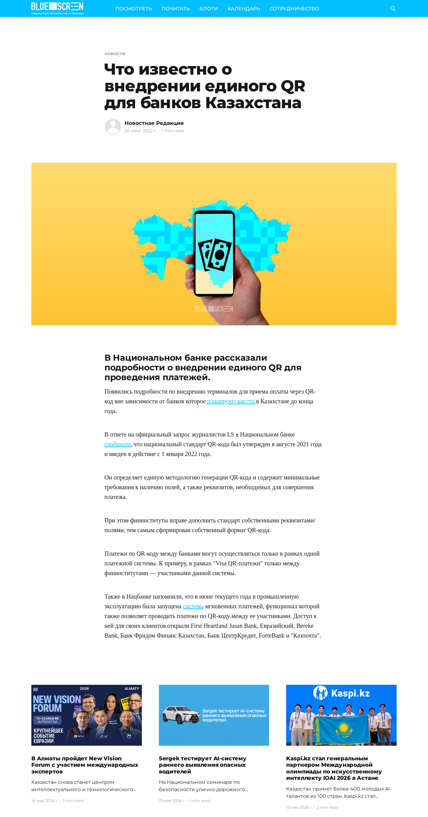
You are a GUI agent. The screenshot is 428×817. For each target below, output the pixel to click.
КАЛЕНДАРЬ (244, 9)
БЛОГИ (208, 9)
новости (114, 53)
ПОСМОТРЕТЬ (133, 9)
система (193, 606)
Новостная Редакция (154, 123)
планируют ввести (231, 401)
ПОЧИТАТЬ (176, 9)
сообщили (117, 444)
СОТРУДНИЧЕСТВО (294, 9)
